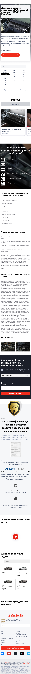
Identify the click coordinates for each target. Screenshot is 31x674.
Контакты (18, 631)
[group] (8, 347)
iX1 (23, 76)
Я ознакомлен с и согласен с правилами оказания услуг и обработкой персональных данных (16, 383)
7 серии (5, 74)
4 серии (5, 72)
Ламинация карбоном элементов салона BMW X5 (11, 130)
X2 (23, 78)
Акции (2, 633)
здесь (19, 664)
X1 (14, 78)
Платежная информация (21, 636)
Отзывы (2, 635)
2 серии (14, 70)
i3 (14, 74)
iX (14, 76)
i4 (23, 74)
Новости (2, 631)
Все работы (15, 104)
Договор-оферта (19, 640)
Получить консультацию (8, 54)
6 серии (23, 72)
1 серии (5, 70)
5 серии (14, 72)
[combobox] (17, 561)
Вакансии (3, 642)
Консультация (13, 393)
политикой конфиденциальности (17, 381)
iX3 (5, 78)
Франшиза (3, 644)
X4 (14, 80)
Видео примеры (8, 90)
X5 (23, 80)
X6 (5, 82)
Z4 (5, 84)
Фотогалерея (23, 90)
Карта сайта (18, 641)
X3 (5, 80)
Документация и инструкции (7, 638)
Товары (2, 636)
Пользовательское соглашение (23, 638)
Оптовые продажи (20, 643)
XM (23, 82)
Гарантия (3, 640)
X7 (14, 82)
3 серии (23, 70)
